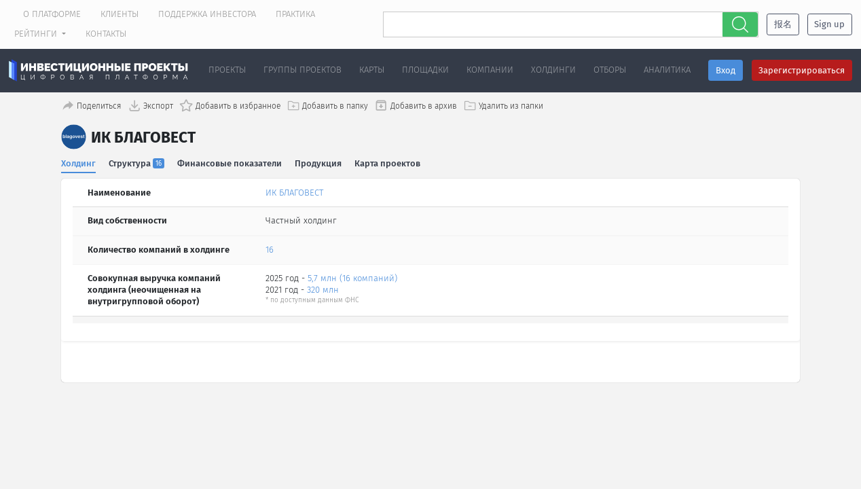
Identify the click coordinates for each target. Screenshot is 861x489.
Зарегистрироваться (801, 70)
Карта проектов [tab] (389, 162)
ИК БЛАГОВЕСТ (294, 191)
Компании (489, 70)
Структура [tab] (137, 162)
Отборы (609, 70)
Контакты (106, 34)
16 (269, 249)
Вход (725, 70)
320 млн (323, 288)
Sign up (829, 24)
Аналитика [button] (667, 70)
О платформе (52, 14)
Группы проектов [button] (302, 70)
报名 (783, 24)
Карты (371, 70)
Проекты (227, 70)
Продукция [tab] (318, 162)
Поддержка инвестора (207, 14)
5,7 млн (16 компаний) (352, 277)
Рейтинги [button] (37, 34)
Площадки (425, 70)
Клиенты (119, 14)
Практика (295, 14)
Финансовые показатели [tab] (230, 162)
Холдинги (553, 70)
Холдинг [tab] (78, 162)
